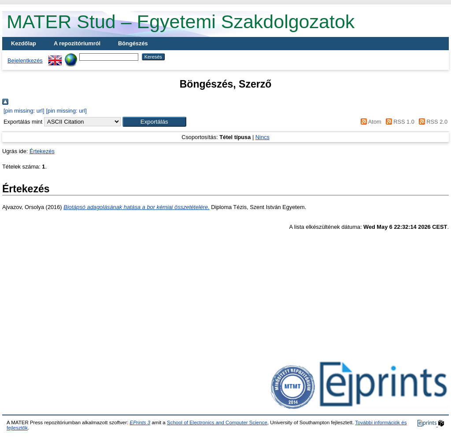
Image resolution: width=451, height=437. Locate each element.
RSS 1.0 (398, 121)
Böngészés (133, 43)
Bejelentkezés (25, 60)
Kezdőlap (23, 43)
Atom (369, 121)
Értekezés (42, 151)
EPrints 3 (139, 422)
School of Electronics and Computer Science (217, 422)
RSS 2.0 (431, 121)
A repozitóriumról (77, 43)
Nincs (262, 137)
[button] (154, 122)
